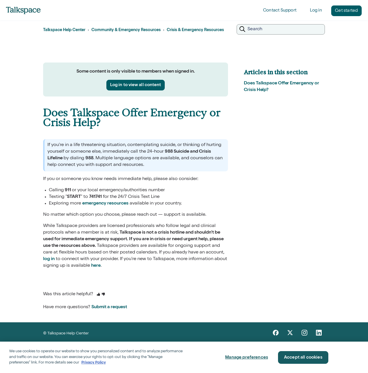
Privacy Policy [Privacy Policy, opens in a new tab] (93, 363)
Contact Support (279, 10)
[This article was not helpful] (103, 294)
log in (49, 259)
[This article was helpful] (98, 294)
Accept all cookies (303, 357)
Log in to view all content (135, 85)
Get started (346, 11)
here (96, 266)
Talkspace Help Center (64, 30)
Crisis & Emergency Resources (195, 30)
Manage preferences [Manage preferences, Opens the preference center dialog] (246, 357)
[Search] (281, 29)
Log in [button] (316, 10)
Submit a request (109, 307)
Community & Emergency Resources (126, 30)
